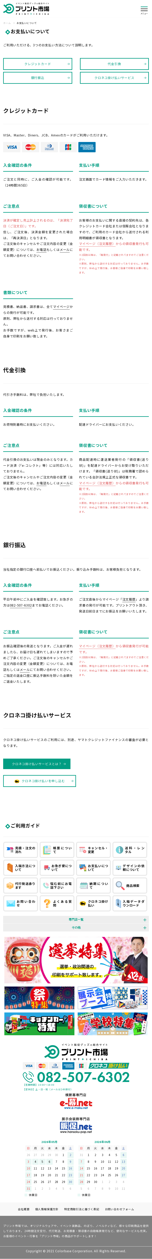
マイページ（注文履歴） (97, 243)
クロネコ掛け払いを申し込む (39, 780)
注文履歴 (129, 599)
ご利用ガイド (25, 825)
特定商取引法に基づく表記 (81, 1209)
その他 (76, 927)
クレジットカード (37, 63)
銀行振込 (37, 77)
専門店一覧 (76, 919)
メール (65, 249)
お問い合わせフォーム (119, 1209)
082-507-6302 (21, 605)
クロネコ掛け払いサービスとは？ (37, 763)
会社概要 (23, 1209)
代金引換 (114, 63)
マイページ (61, 306)
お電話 (41, 249)
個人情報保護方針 (47, 1209)
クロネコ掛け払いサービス (114, 77)
